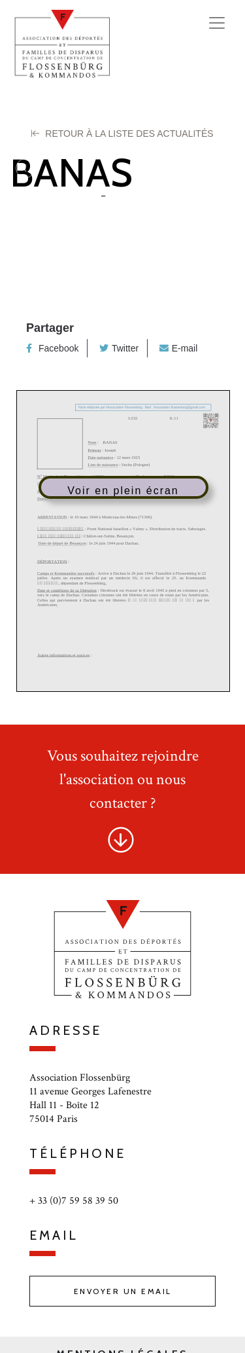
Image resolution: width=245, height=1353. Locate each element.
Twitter (119, 348)
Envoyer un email (123, 1291)
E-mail (178, 348)
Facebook (52, 348)
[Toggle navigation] (217, 23)
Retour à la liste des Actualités (122, 133)
